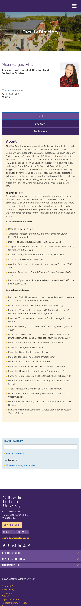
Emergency (7, 593)
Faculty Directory (40, 31)
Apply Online (10, 525)
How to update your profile (20, 465)
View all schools (14, 453)
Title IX (5, 596)
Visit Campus (22, 532)
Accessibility (8, 589)
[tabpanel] (40, 278)
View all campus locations (15, 538)
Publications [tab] (40, 131)
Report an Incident (11, 599)
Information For (11, 565)
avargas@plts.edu (14, 90)
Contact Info (8, 586)
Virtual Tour (8, 532)
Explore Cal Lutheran (13, 559)
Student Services (11, 553)
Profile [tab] (40, 116)
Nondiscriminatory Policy (14, 603)
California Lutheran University (8, 6)
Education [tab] (40, 123)
